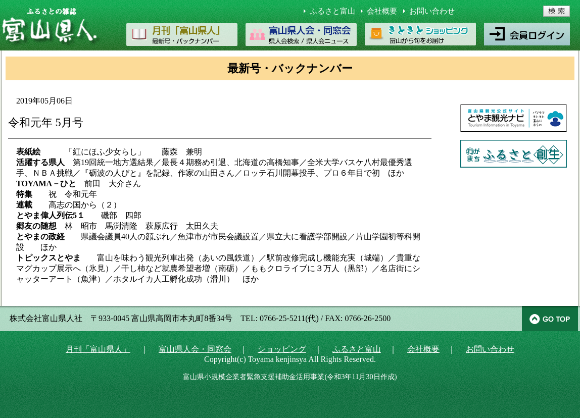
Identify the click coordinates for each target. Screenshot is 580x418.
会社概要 (382, 11)
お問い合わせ (432, 11)
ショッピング (282, 349)
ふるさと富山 (332, 11)
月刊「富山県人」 (98, 349)
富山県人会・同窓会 (195, 349)
